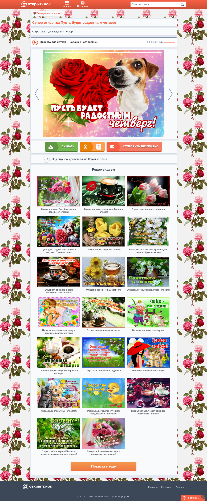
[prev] (36, 93)
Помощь (180, 487)
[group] (104, 42)
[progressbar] (169, 42)
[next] (170, 93)
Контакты (153, 487)
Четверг (69, 31)
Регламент (166, 487)
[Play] (35, 42)
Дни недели (55, 31)
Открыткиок (39, 31)
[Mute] (162, 42)
